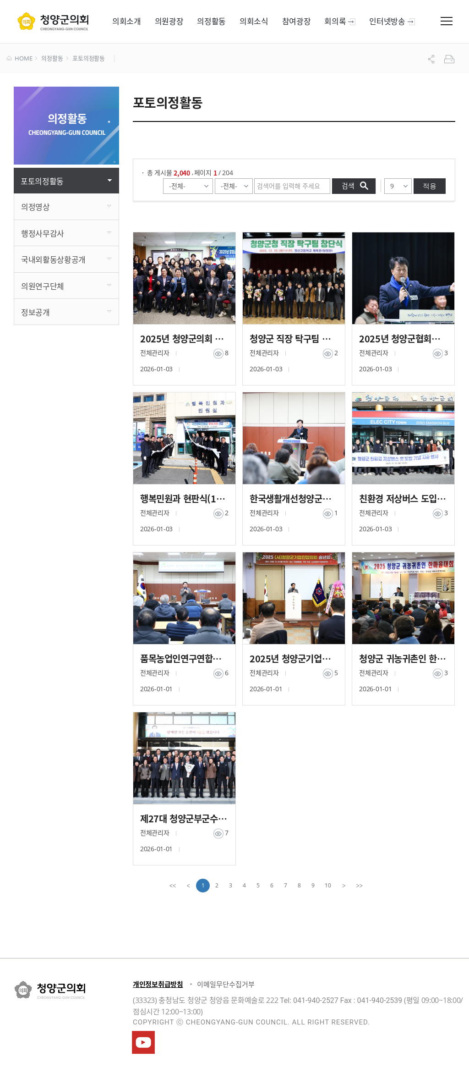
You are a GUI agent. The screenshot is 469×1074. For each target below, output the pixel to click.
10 (328, 885)
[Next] (344, 885)
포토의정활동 (88, 58)
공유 (432, 59)
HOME (19, 58)
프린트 (450, 59)
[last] (359, 885)
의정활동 (52, 58)
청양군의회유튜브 (143, 1042)
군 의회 (53, 21)
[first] (173, 885)
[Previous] (188, 885)
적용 (429, 186)
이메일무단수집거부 (226, 984)
